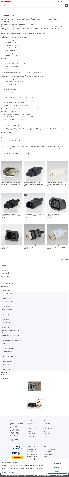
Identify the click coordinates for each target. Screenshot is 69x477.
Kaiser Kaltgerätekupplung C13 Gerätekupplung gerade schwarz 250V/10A (11, 215)
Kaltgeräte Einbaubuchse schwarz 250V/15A (55, 215)
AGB (45, 426)
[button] (55, 1)
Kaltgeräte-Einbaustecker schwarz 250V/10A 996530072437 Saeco (9, 246)
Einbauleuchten (6, 304)
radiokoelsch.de (31, 446)
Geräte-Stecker (6, 346)
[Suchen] (33, 5)
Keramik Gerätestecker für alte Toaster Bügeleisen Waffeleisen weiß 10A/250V (56, 246)
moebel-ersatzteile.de (32, 456)
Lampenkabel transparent (8, 317)
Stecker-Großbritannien (8, 361)
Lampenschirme (6, 322)
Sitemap (46, 431)
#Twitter (46, 446)
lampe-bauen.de (31, 451)
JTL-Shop (61, 475)
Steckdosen (5, 332)
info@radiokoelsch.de (15, 140)
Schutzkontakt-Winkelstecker (10, 359)
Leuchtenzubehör (5, 290)
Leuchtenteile (5, 325)
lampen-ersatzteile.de (32, 454)
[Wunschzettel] (58, 1)
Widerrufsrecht (30, 426)
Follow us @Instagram (49, 449)
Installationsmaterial (7, 306)
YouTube (46, 459)
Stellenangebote (31, 433)
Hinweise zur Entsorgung (33, 428)
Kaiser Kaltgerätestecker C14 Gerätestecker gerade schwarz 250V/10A (34, 215)
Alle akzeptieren (56, 463)
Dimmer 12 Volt (6, 296)
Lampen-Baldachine (7, 309)
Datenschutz (12, 472)
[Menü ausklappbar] (2, 1)
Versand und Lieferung (32, 423)
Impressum (5, 472)
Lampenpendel (5, 319)
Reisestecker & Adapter (8, 351)
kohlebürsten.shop (31, 449)
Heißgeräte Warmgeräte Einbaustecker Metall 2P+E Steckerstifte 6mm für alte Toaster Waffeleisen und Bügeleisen (10, 183)
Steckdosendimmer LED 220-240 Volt (11, 335)
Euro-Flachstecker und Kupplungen (11, 340)
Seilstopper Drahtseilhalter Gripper (10, 330)
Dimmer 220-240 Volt (7, 298)
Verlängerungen (6, 369)
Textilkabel (3, 374)
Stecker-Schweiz (7, 364)
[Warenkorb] (64, 1)
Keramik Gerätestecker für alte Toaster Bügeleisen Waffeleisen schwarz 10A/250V (34, 246)
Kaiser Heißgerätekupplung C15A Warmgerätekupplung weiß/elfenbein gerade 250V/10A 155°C (56, 183)
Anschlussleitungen (7, 293)
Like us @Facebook (48, 451)
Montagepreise (5, 327)
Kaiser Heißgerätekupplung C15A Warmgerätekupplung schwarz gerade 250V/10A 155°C (33, 183)
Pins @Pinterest (48, 454)
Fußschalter (5, 343)
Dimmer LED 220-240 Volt (8, 301)
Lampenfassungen (6, 311)
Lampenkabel (5, 314)
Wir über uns (30, 431)
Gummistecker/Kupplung (9, 348)
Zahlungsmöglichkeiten (32, 436)
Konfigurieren (56, 467)
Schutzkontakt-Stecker (8, 356)
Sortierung (5, 153)
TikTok (45, 456)
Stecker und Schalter (7, 338)
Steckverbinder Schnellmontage (10, 367)
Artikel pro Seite (17, 153)
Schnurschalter (6, 353)
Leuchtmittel (4, 372)
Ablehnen (56, 471)
